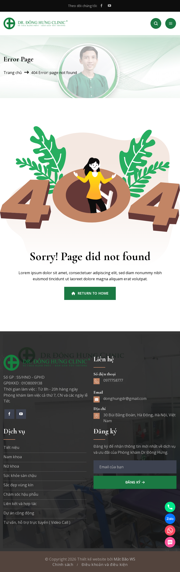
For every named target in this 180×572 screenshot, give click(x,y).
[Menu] (170, 23)
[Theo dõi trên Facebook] (101, 6)
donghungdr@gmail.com (124, 398)
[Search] (155, 23)
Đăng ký (132, 482)
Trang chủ (13, 72)
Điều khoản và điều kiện (105, 564)
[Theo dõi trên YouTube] (109, 6)
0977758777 (113, 380)
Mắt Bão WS (124, 559)
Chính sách (62, 564)
